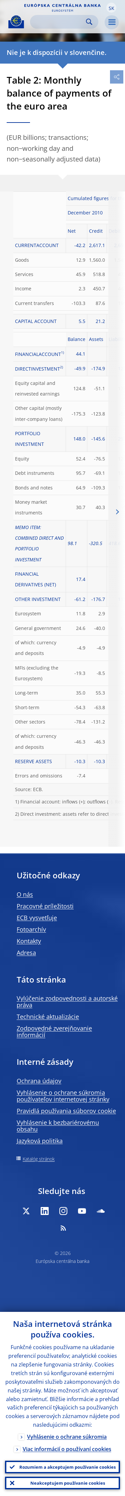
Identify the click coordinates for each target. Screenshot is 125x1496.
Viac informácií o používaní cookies (67, 1449)
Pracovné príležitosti (45, 906)
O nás (25, 894)
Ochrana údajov (39, 1081)
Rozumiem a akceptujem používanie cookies (67, 1467)
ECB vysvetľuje (37, 918)
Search (89, 22)
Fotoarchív (31, 929)
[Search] (59, 22)
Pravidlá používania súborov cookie (66, 1111)
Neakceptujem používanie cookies (67, 1483)
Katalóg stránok (39, 1159)
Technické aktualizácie (48, 1017)
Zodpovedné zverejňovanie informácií (54, 1031)
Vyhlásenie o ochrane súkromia (67, 1436)
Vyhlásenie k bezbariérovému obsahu (58, 1125)
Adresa (26, 953)
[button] (111, 8)
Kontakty (29, 941)
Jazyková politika (40, 1141)
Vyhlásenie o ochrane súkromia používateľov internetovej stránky (63, 1095)
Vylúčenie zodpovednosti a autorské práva (67, 1001)
